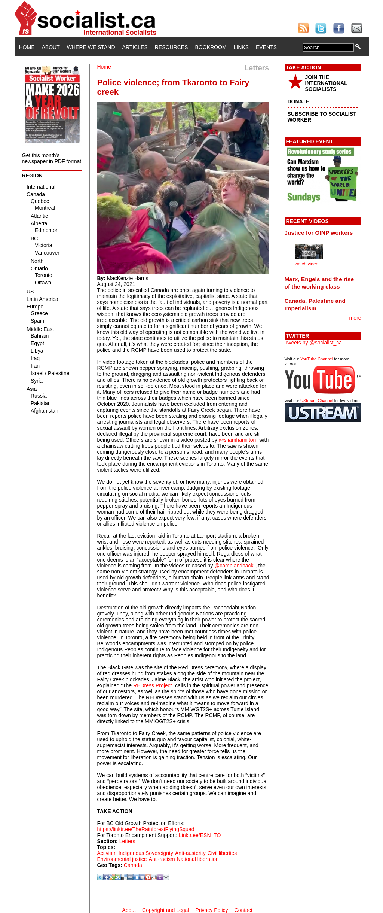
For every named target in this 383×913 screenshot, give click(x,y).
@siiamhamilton (237, 440)
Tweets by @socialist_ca (313, 343)
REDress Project (152, 685)
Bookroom (211, 47)
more (355, 318)
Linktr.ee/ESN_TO (200, 835)
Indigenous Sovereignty (146, 853)
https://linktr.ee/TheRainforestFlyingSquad (145, 829)
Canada (133, 865)
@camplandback (234, 566)
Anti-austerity (190, 853)
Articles (135, 47)
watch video (306, 264)
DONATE (298, 101)
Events (266, 47)
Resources (171, 47)
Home (27, 47)
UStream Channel (316, 400)
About (51, 47)
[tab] (323, 232)
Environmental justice (122, 859)
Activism (107, 853)
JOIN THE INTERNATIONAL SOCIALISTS (326, 83)
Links (241, 47)
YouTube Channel (316, 359)
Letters (127, 841)
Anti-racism (162, 859)
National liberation (198, 859)
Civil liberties (222, 853)
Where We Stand (91, 47)
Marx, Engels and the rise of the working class (319, 283)
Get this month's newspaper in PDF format (52, 158)
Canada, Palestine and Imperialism (315, 304)
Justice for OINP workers (319, 232)
